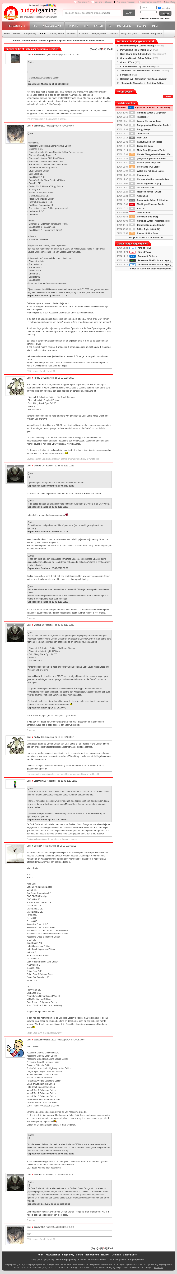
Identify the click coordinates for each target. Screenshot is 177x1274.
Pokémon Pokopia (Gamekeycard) (142, 46)
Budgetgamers (99, 33)
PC (110, 25)
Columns (83, 33)
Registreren (144, 18)
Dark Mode (170, 2)
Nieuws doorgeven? (152, 33)
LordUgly (38, 781)
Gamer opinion (29, 41)
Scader (37, 126)
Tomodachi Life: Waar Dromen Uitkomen (144, 70)
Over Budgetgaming (66, 1259)
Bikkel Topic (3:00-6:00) (144, 229)
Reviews (71, 33)
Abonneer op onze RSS (151, 2)
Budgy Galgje (140, 129)
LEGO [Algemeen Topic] (145, 183)
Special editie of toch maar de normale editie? (81, 41)
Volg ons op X (83, 2)
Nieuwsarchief (53, 1255)
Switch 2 (73, 25)
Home (7, 33)
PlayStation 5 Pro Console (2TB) (139, 50)
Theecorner (138, 117)
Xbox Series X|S (53, 25)
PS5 (35, 25)
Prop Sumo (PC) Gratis (144, 167)
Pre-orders (124, 25)
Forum (43, 33)
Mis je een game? (129, 33)
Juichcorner (139, 133)
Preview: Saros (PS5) (143, 217)
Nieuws (16, 33)
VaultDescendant (42, 1040)
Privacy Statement (97, 1259)
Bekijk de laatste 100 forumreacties (146, 237)
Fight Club (138, 138)
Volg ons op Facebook (126, 2)
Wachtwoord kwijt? (157, 18)
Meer (155, 25)
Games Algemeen (47, 41)
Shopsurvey (30, 33)
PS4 (86, 25)
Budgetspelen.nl (136, 1259)
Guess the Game (141, 146)
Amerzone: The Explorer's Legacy (154, 264)
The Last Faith (140, 212)
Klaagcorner (139, 175)
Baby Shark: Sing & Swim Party (143, 54)
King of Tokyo (144, 248)
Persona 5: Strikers (147, 256)
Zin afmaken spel (141, 187)
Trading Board (57, 33)
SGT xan (38, 846)
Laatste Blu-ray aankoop (145, 121)
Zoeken (167, 96)
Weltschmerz (40, 54)
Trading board (92, 1255)
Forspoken (128, 75)
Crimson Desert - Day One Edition (140, 66)
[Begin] (93, 49)
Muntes (37, 466)
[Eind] (110, 49)
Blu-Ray (142, 25)
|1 (100, 49)
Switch (99, 25)
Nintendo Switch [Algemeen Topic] (150, 221)
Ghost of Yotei (130, 62)
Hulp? (167, 18)
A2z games (138, 196)
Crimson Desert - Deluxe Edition (139, 58)
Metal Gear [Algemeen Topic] (147, 150)
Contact (114, 33)
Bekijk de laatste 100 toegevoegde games (150, 269)
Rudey (37, 378)
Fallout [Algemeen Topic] (145, 142)
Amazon (137, 208)
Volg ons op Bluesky (103, 2)
